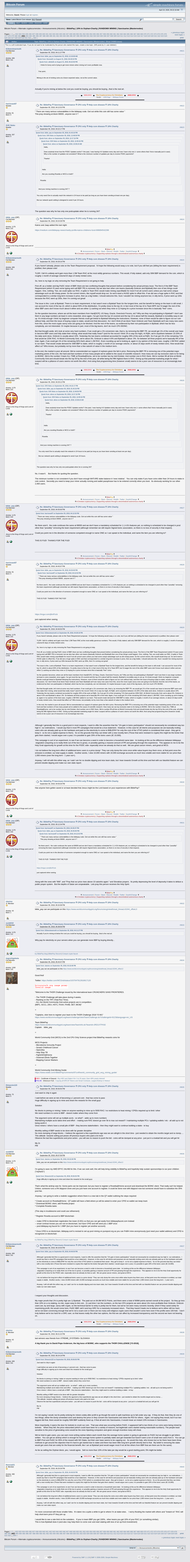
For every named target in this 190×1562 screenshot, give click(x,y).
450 (77, 34)
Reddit (116, 251)
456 (97, 34)
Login (31, 23)
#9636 (182, 1154)
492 (57, 36)
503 (94, 36)
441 (47, 34)
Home (11, 23)
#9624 (182, 219)
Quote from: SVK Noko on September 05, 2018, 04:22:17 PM (57, 386)
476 (165, 34)
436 (30, 34)
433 (20, 34)
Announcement (88, 251)
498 (77, 36)
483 (27, 36)
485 (34, 36)
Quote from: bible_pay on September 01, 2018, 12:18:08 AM (57, 56)
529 (19, 38)
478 (9, 36)
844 (34, 38)
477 (5, 36)
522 (158, 36)
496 (71, 36)
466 (131, 34)
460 (111, 34)
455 (94, 34)
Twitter (122, 251)
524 (165, 36)
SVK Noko (10, 125)
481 (19, 36)
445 (60, 34)
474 (158, 34)
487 (40, 36)
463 (121, 34)
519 (148, 36)
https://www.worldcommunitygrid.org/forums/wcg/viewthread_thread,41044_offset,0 (101, 909)
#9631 (182, 823)
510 (118, 36)
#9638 (182, 1332)
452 (84, 34)
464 (124, 34)
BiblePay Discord (55, 954)
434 (23, 34)
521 (155, 36)
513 (128, 36)
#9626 (182, 380)
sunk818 (10, 923)
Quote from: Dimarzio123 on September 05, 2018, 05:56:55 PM (57, 1176)
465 (128, 34)
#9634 (182, 960)
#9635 (182, 1087)
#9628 (182, 565)
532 (29, 38)
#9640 (182, 1467)
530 (22, 38)
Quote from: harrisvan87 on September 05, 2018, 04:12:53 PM (57, 513)
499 (81, 36)
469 (141, 34)
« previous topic (178, 32)
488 (44, 36)
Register (38, 23)
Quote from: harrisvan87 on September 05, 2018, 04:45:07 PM (57, 828)
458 (104, 34)
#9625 (182, 260)
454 (91, 34)
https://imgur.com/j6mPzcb (46, 614)
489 (47, 36)
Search (24, 23)
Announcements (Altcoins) (53, 28)
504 (98, 36)
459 (107, 34)
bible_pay (10, 217)
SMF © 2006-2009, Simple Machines (104, 1557)
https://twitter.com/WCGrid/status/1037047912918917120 (66, 980)
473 (155, 34)
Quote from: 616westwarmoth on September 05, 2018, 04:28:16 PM (59, 633)
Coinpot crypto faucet (70, 954)
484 (30, 36)
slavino (9, 901)
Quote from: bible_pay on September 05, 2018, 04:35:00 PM (57, 570)
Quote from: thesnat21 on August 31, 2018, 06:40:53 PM (57, 59)
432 (16, 34)
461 (114, 34)
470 (145, 34)
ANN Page (107, 97)
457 (101, 34)
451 (80, 34)
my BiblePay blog (41, 954)
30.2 (33, 19)
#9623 (182, 127)
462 (118, 34)
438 (36, 34)
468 (138, 34)
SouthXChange (131, 251)
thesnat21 (10, 1465)
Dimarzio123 (11, 1085)
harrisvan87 (11, 104)
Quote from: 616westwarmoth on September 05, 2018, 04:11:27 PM (59, 930)
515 (135, 36)
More (45, 23)
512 (125, 36)
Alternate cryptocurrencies (29, 28)
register (35, 15)
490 (50, 36)
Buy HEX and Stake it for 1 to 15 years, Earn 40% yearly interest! (81, 1078)
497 (74, 36)
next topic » (180, 35)
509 (115, 36)
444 (57, 34)
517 (142, 36)
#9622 (182, 106)
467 (134, 34)
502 (91, 36)
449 (74, 34)
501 (88, 36)
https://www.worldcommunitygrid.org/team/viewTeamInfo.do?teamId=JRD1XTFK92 (70, 1025)
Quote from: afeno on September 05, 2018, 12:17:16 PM (58, 138)
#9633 (182, 925)
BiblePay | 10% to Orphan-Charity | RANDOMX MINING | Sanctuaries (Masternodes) (105, 28)
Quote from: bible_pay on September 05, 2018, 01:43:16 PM (57, 133)
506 (104, 36)
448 (70, 34)
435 (26, 34)
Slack (103, 251)
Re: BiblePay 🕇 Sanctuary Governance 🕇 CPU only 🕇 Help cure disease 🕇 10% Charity (79, 50)
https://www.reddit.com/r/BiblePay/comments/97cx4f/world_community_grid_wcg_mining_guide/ (76, 1072)
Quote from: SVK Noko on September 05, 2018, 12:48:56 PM (59, 135)
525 (5, 38)
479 (12, 36)
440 (43, 34)
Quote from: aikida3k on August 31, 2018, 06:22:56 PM (58, 62)
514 (131, 36)
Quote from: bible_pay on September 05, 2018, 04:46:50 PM (57, 1251)
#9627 (182, 508)
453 (87, 34)
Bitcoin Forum (10, 28)
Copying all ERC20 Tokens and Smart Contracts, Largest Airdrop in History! (83, 1081)
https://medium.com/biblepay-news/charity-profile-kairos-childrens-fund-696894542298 (72, 230)
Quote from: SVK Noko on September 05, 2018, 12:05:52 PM (62, 141)
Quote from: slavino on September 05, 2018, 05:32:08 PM (56, 966)
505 (101, 36)
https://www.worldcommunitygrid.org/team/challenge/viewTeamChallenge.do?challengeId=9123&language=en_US (84, 1017)
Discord (109, 251)
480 (16, 36)
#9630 (182, 782)
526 (9, 38)
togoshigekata (12, 958)
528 (16, 38)
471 (148, 34)
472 (151, 34)
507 (108, 36)
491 (54, 36)
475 (161, 34)
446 (63, 34)
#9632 (182, 903)
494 (64, 36)
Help (18, 23)
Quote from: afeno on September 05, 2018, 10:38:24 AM (62, 144)
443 (53, 34)
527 (12, 38)
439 (40, 34)
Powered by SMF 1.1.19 (81, 1557)
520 (152, 36)
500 (84, 36)
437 (33, 34)
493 (61, 36)
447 (67, 34)
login (28, 15)
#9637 (182, 1246)
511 (121, 36)
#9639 (182, 1354)
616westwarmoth (13, 49)
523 (162, 36)
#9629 (182, 627)
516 (138, 36)
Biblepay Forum (118, 97)
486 (37, 36)
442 (50, 34)
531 (26, 38)
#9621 (182, 51)
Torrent (38, 19)
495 (67, 36)
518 (145, 36)
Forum (97, 251)
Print (182, 38)
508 (111, 36)
